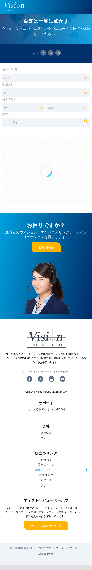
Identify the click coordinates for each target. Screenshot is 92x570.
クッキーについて (66, 548)
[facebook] (29, 379)
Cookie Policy (46, 553)
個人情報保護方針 (21, 548)
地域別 (7, 84)
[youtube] (62, 379)
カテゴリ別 (10, 70)
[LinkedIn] (57, 53)
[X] (50, 53)
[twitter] (40, 379)
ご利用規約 (44, 548)
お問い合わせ (46, 247)
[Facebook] (42, 53)
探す (5, 114)
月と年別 (8, 99)
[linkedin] (51, 379)
